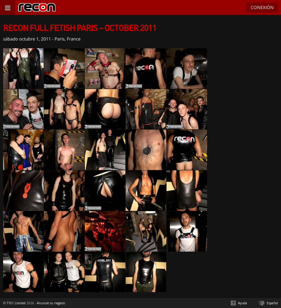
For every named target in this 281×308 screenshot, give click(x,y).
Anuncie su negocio (51, 303)
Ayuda (242, 303)
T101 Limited (16, 303)
